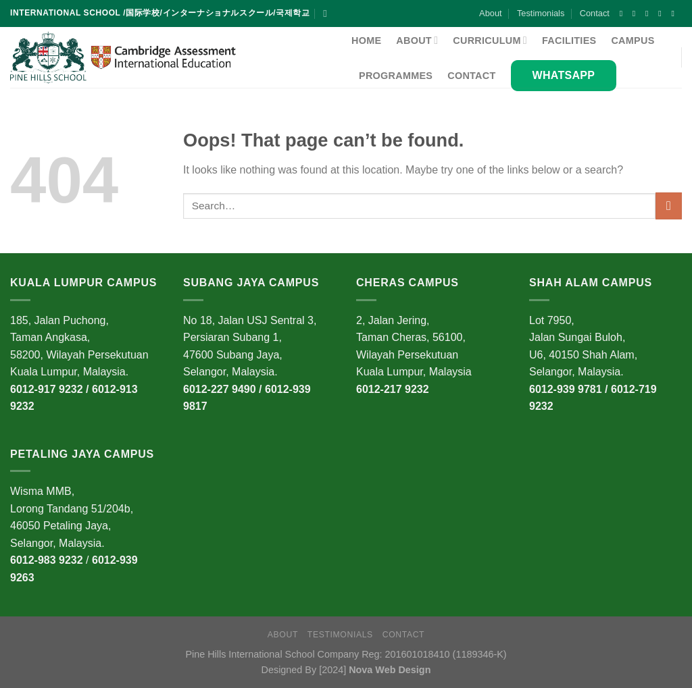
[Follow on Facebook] (624, 13)
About (490, 13)
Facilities (569, 40)
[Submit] (669, 205)
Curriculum (490, 40)
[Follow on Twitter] (662, 13)
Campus (632, 40)
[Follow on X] (649, 13)
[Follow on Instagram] (637, 13)
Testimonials (540, 13)
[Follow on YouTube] (675, 13)
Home (366, 40)
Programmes (395, 75)
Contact (595, 13)
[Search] (328, 13)
